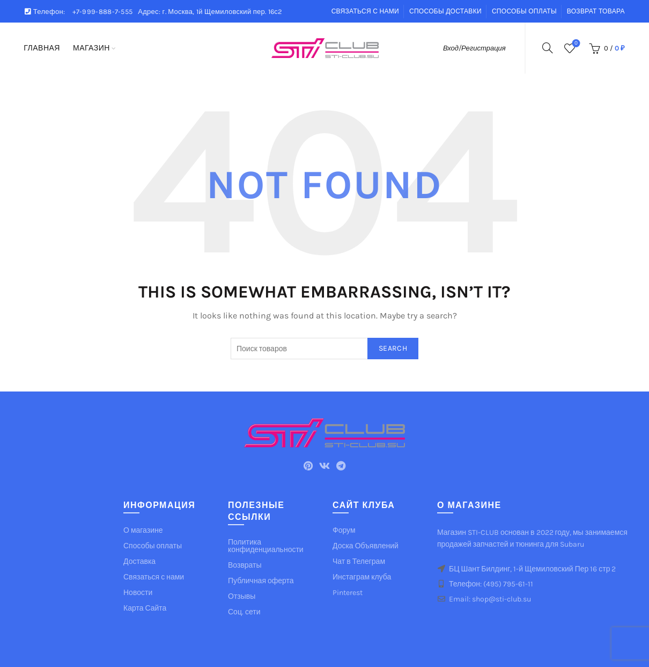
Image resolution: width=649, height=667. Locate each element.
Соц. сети (244, 612)
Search (393, 348)
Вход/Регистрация (474, 48)
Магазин (91, 48)
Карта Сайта (144, 608)
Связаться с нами (365, 11)
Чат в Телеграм (359, 561)
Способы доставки (445, 11)
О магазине (143, 530)
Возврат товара (596, 11)
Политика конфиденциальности (266, 546)
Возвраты (245, 565)
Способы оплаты (524, 11)
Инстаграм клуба (362, 577)
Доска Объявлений (366, 545)
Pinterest (348, 592)
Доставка (139, 561)
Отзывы (241, 596)
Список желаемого (575, 43)
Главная (42, 48)
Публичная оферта (261, 580)
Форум (344, 530)
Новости (137, 592)
